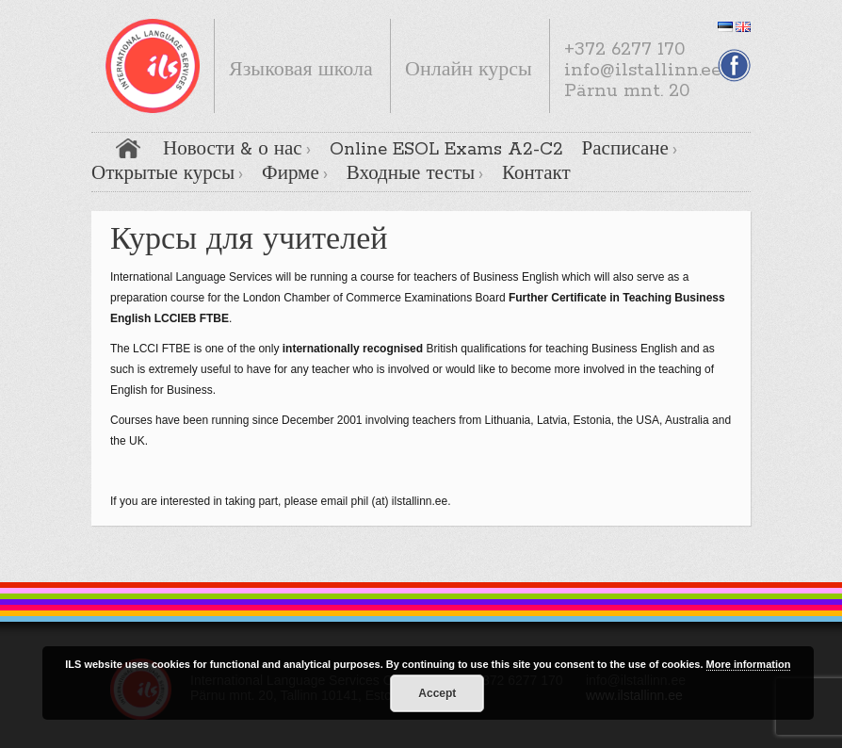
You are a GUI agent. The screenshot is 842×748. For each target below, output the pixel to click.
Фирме (290, 174)
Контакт (536, 174)
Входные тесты (411, 174)
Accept (437, 693)
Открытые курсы (163, 174)
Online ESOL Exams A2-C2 (446, 149)
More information (748, 664)
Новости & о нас (232, 149)
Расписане (625, 149)
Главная (128, 148)
